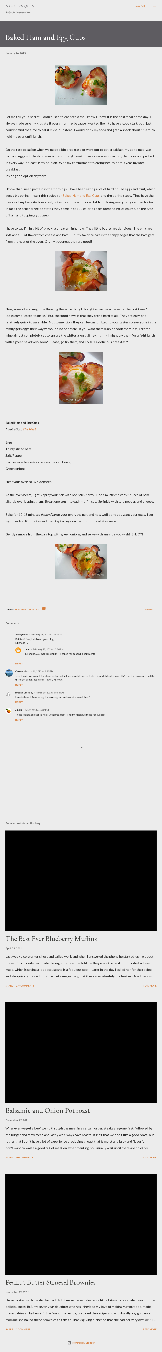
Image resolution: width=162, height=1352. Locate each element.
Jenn (27, 649)
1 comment (23, 1329)
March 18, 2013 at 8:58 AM (49, 692)
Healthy (34, 609)
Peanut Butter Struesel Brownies (50, 1282)
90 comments (24, 1157)
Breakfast (21, 609)
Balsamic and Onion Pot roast (47, 1110)
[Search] (140, 6)
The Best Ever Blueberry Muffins (51, 938)
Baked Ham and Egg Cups (81, 195)
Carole (19, 671)
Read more (150, 985)
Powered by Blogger (81, 1342)
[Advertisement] (81, 793)
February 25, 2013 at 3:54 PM (48, 649)
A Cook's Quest (20, 5)
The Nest (29, 429)
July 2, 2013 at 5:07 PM (37, 710)
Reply (19, 663)
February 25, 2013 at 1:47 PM (46, 634)
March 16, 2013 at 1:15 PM (39, 671)
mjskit (18, 710)
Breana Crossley (24, 692)
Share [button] (149, 609)
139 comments (25, 985)
